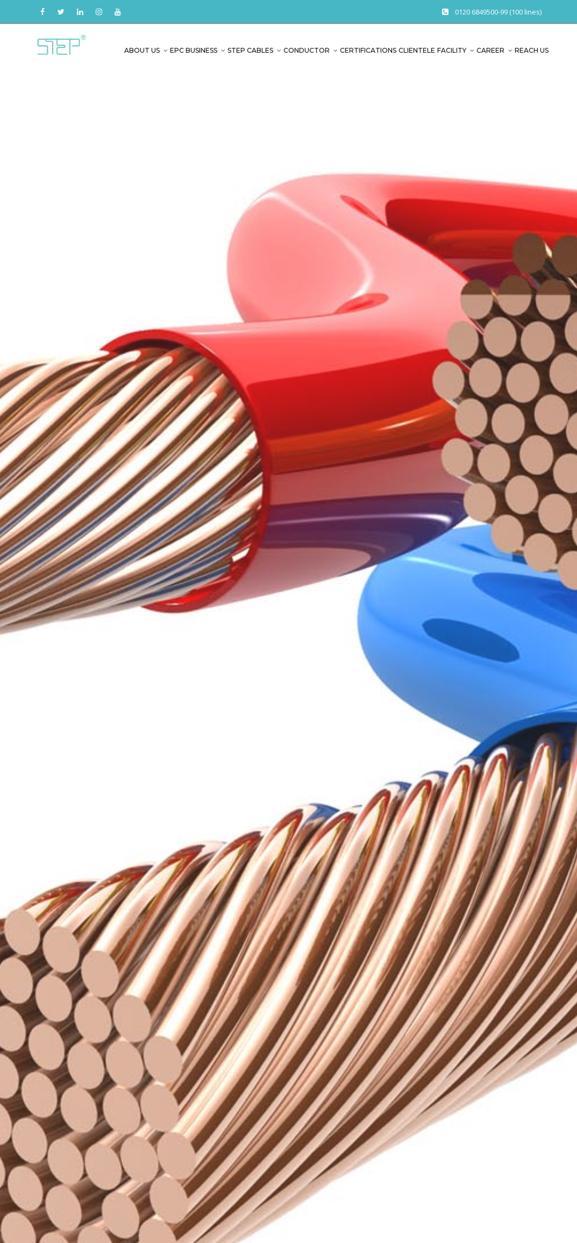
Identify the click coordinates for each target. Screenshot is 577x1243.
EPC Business (193, 50)
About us (142, 50)
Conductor (306, 50)
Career (490, 50)
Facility (451, 50)
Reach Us (531, 50)
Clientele (416, 50)
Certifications (368, 50)
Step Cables (250, 50)
